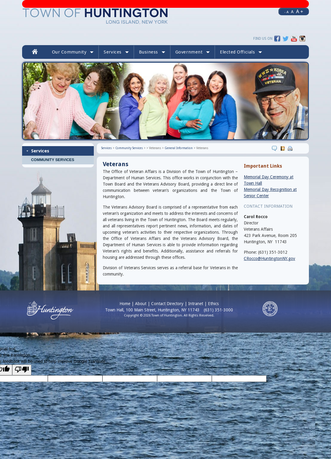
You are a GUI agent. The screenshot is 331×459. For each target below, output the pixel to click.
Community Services (52, 160)
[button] (241, 52)
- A (286, 12)
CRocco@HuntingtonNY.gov (269, 258)
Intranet (195, 303)
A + (299, 11)
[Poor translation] (21, 370)
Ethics (213, 303)
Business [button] (152, 52)
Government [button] (192, 52)
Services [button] (116, 52)
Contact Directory (167, 303)
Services (40, 151)
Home (124, 303)
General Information (179, 148)
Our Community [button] (73, 52)
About (140, 303)
